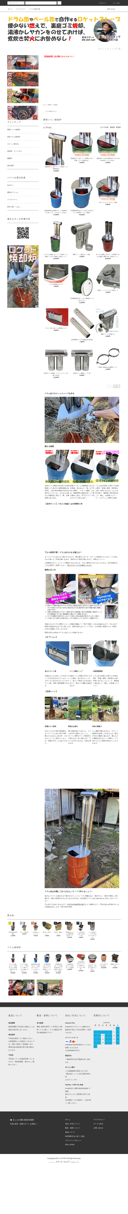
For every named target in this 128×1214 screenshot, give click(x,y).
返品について (70, 1132)
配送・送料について (72, 1128)
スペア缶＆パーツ (51, 111)
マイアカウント (99, 1119)
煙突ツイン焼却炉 (53, 104)
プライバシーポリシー (73, 1140)
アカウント (101, 3)
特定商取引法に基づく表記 (75, 1136)
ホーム (10, 9)
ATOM (72, 1145)
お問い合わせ (109, 9)
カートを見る (98, 1124)
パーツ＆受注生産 (33, 9)
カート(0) (115, 3)
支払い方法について (72, 1124)
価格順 (112, 127)
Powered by (64, 1162)
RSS (67, 1145)
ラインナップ (19, 9)
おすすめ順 (104, 127)
